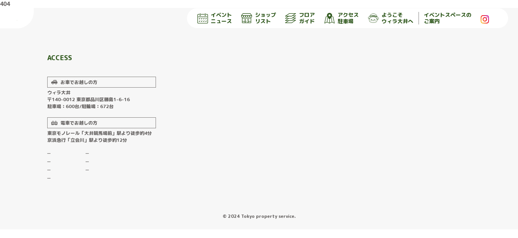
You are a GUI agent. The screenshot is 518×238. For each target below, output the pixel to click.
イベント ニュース (214, 18)
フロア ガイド (299, 18)
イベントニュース (64, 174)
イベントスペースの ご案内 (447, 18)
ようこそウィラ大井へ (105, 174)
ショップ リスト (258, 18)
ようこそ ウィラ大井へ (390, 18)
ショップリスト (62, 182)
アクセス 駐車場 (341, 18)
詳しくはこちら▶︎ (88, 79)
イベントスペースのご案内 (109, 182)
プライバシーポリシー (105, 190)
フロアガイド (60, 190)
